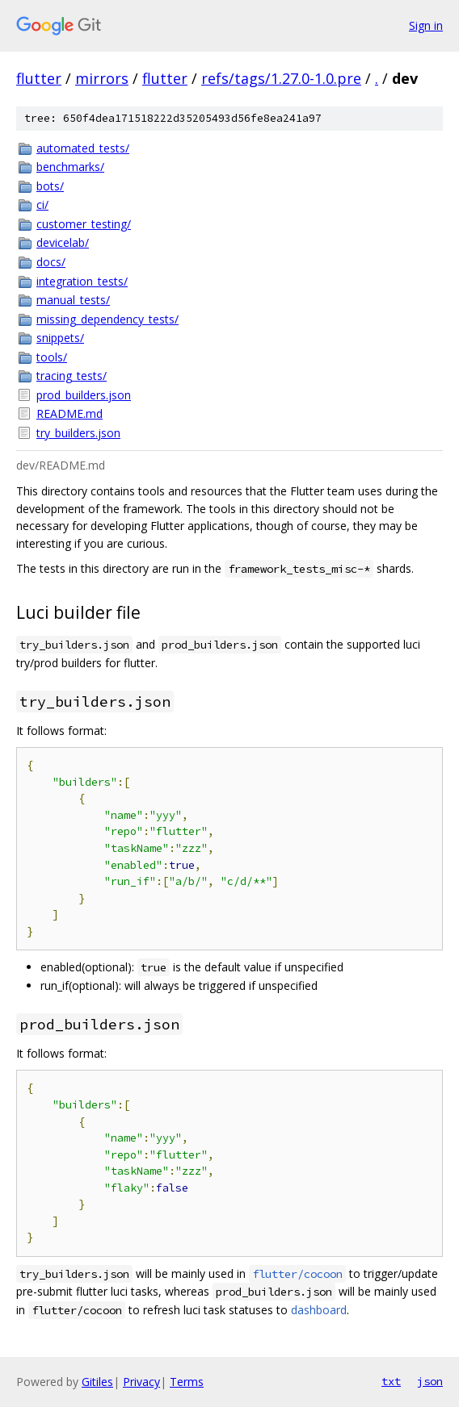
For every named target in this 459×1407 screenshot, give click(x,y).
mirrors (101, 78)
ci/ (42, 204)
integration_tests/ (82, 281)
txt (391, 1381)
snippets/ (60, 337)
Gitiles (97, 1381)
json (430, 1381)
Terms (187, 1381)
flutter (38, 78)
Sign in (426, 25)
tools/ (51, 357)
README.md (69, 413)
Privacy (141, 1381)
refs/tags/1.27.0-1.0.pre (281, 78)
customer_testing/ (83, 224)
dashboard (319, 1309)
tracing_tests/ (71, 375)
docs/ (50, 261)
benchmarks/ (70, 166)
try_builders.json (78, 432)
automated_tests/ (82, 148)
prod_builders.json (83, 395)
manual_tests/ (73, 299)
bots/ (50, 186)
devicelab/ (62, 242)
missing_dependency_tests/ (107, 319)
